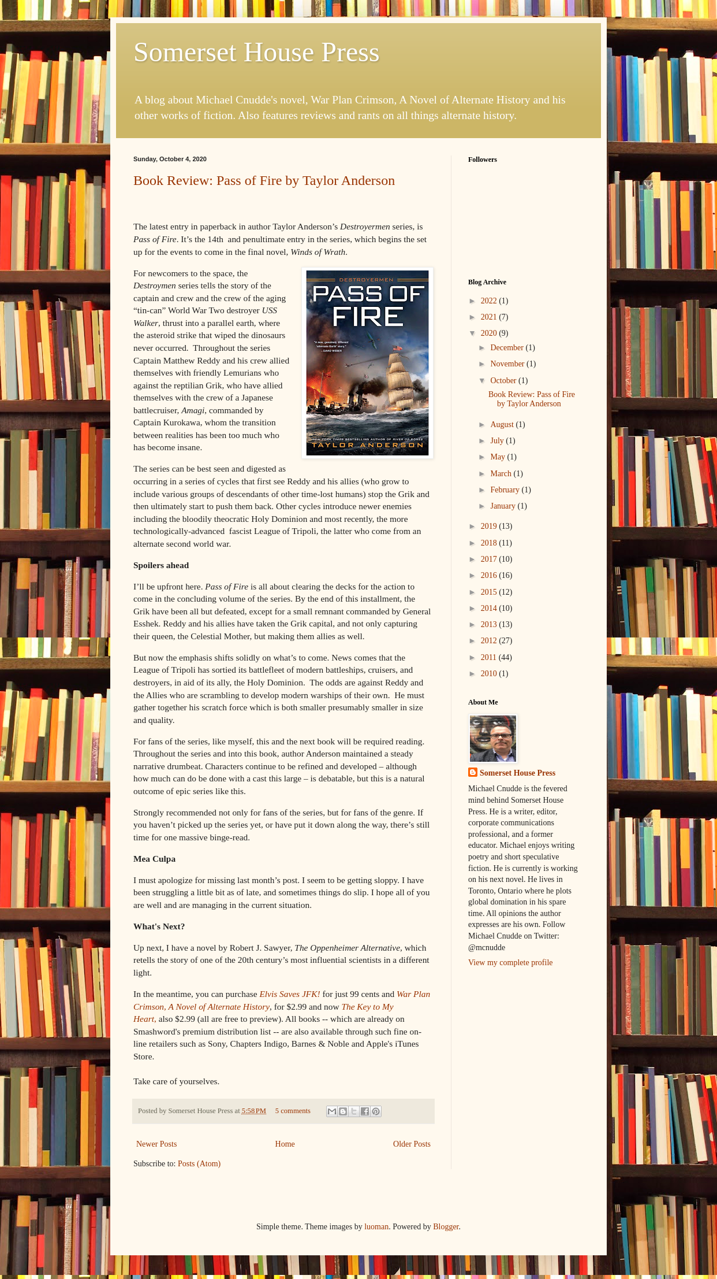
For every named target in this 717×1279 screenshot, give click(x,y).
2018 (490, 543)
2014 (490, 608)
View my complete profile (510, 962)
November (508, 363)
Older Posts (412, 1144)
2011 (490, 657)
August (503, 424)
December (507, 347)
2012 (490, 640)
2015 (490, 592)
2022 (490, 300)
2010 (490, 673)
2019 (490, 526)
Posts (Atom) (199, 1163)
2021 (490, 317)
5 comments (293, 1111)
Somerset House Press (256, 51)
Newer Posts (156, 1144)
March (501, 473)
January (503, 506)
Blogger (445, 1226)
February (505, 489)
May (498, 457)
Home (285, 1144)
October (504, 380)
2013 (490, 624)
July (498, 440)
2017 (490, 559)
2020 (490, 333)
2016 (490, 575)
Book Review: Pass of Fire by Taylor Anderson (264, 180)
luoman (376, 1226)
